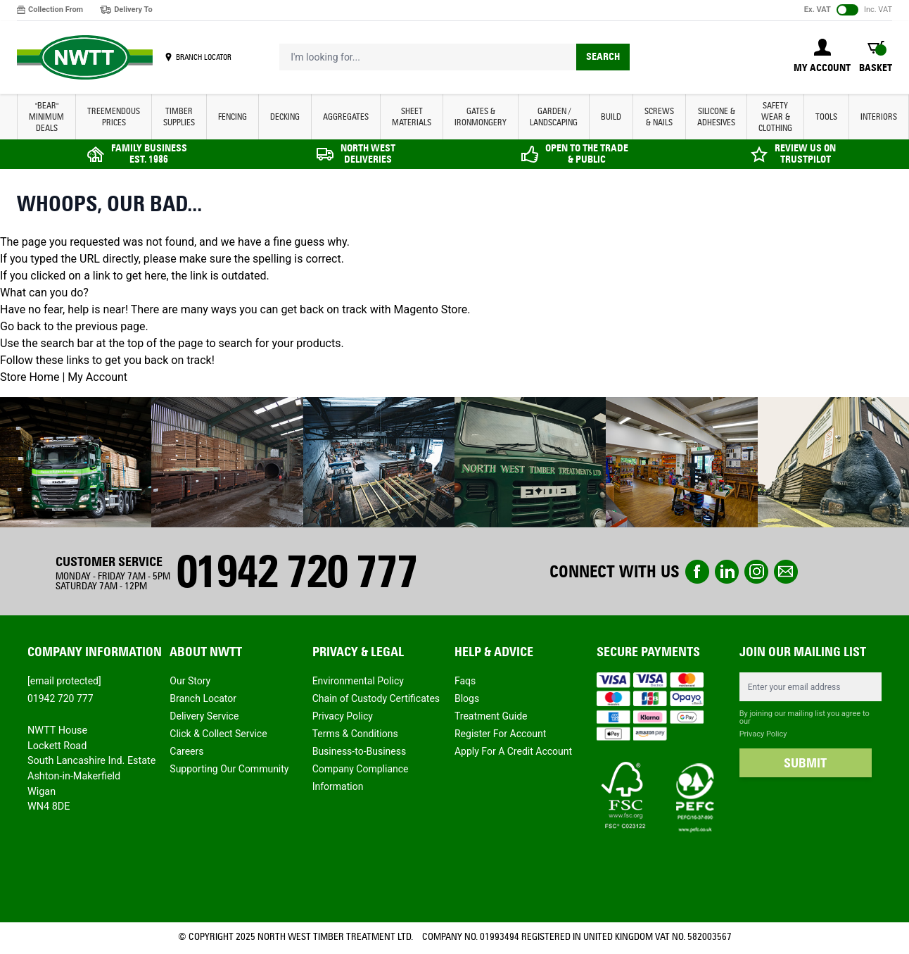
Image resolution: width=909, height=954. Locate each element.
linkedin (727, 572)
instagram (756, 572)
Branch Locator (203, 698)
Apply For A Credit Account (513, 751)
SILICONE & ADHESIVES (716, 116)
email (786, 572)
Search (603, 57)
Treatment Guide (491, 716)
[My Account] (822, 57)
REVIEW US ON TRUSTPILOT (805, 153)
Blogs (466, 698)
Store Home (29, 377)
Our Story (190, 680)
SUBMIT (805, 763)
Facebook (697, 572)
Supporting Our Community (229, 768)
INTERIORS (878, 116)
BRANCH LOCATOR (203, 57)
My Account (97, 377)
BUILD (611, 116)
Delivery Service (204, 716)
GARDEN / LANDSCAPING (554, 116)
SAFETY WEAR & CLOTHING (775, 116)
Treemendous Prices (113, 116)
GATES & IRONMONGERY (480, 116)
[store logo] (85, 58)
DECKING (285, 116)
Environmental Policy (358, 680)
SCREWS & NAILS (659, 116)
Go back (20, 326)
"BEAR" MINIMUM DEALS (46, 116)
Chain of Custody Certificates (376, 698)
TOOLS (826, 116)
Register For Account (500, 733)
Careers (186, 751)
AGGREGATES (346, 116)
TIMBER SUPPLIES (179, 116)
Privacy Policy (342, 716)
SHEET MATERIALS (411, 116)
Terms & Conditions (355, 733)
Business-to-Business (359, 751)
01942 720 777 (296, 571)
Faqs (465, 680)
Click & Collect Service (218, 733)
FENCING (232, 116)
